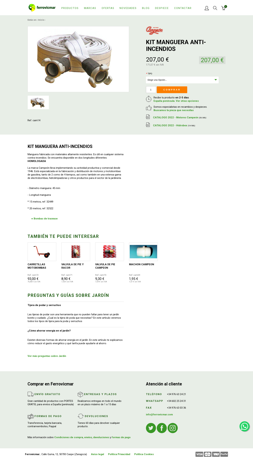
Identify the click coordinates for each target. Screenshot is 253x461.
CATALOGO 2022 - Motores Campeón (176, 117)
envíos (88, 437)
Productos (70, 8)
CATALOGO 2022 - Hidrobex (170, 125)
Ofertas (108, 8)
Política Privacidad (119, 454)
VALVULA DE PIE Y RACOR (72, 266)
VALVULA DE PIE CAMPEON (105, 266)
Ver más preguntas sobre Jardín (47, 356)
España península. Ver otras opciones (176, 100)
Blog (146, 8)
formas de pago (121, 437)
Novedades (128, 8)
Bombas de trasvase (46, 218)
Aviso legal (97, 454)
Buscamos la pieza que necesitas (174, 110)
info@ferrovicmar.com (159, 414)
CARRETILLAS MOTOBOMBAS (37, 266)
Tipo (149, 73)
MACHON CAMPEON (141, 264)
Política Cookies (144, 454)
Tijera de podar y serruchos (44, 305)
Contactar (183, 8)
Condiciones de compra (68, 437)
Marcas (90, 8)
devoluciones (101, 437)
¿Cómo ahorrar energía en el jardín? (49, 330)
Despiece (162, 8)
